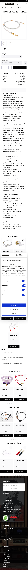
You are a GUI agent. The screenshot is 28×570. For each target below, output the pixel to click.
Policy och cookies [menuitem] (8, 540)
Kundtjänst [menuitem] (6, 536)
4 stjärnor (7, 352)
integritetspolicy (6, 493)
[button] (10, 240)
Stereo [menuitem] (4, 564)
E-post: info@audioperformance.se (12, 509)
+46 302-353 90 (7, 511)
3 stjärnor (5, 352)
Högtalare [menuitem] (5, 552)
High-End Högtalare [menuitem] (8, 554)
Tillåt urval (14, 309)
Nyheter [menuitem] (5, 549)
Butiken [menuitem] (5, 530)
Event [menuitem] (4, 566)
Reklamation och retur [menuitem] (9, 542)
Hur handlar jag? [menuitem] (7, 538)
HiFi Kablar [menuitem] (6, 558)
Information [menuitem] (6, 526)
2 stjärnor (4, 352)
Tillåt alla (14, 305)
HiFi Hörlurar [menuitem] (6, 556)
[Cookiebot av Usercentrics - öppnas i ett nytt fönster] (16, 255)
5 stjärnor (8, 352)
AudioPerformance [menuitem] (8, 528)
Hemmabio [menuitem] (5, 560)
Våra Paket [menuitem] (6, 550)
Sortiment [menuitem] (6, 546)
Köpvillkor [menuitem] (5, 534)
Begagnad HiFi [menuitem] (6, 562)
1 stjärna (3, 352)
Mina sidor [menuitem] (5, 532)
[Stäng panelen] (25, 255)
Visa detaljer (20, 301)
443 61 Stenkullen (7, 507)
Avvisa (14, 313)
